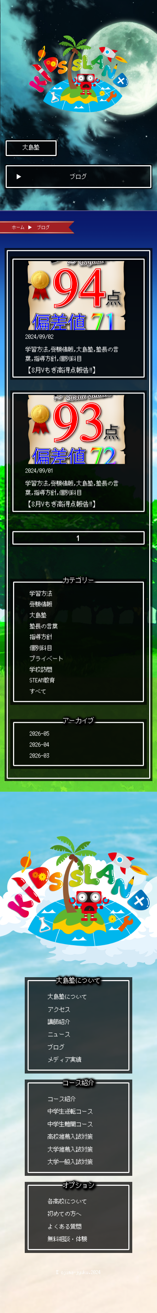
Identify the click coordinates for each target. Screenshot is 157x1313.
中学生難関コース (70, 1124)
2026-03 (40, 753)
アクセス (59, 1009)
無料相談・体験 (67, 1239)
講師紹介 (59, 1022)
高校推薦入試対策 (70, 1137)
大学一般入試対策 (70, 1162)
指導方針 (41, 634)
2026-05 (40, 731)
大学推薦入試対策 (70, 1149)
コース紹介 (62, 1099)
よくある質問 (65, 1226)
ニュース (59, 1034)
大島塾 (31, 147)
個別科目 (41, 645)
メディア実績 (65, 1059)
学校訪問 (41, 667)
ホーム (18, 224)
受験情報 (41, 602)
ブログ (56, 1047)
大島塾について (67, 997)
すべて (38, 688)
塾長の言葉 (44, 623)
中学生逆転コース (70, 1111)
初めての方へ (65, 1214)
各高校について (67, 1201)
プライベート (47, 656)
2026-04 (40, 742)
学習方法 (41, 591)
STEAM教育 (42, 678)
